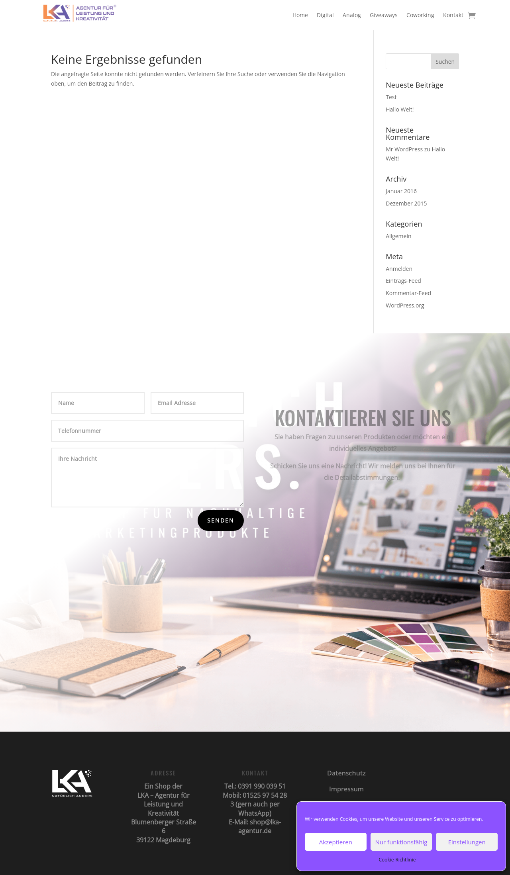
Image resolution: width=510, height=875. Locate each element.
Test (391, 97)
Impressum (346, 789)
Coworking (420, 15)
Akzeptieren (335, 842)
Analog (352, 15)
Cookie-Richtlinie (397, 859)
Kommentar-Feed (408, 293)
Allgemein (398, 236)
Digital (325, 15)
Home (300, 15)
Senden (220, 520)
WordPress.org (405, 305)
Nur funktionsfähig (401, 842)
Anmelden (399, 268)
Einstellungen (467, 842)
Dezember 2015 (406, 203)
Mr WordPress (404, 149)
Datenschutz (346, 773)
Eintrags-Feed (403, 280)
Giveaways (384, 15)
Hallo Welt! (400, 109)
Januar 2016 (401, 191)
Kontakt (453, 15)
